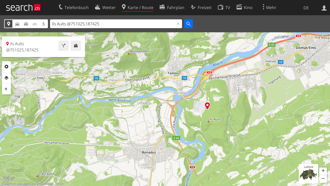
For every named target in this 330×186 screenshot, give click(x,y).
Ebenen (6, 78)
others (59, 184)
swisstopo (24, 184)
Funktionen (6, 89)
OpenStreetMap (43, 184)
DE (306, 8)
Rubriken (6, 66)
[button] (323, 171)
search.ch (10, 184)
